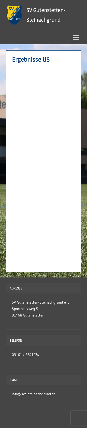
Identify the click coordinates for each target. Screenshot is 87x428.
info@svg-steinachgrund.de (34, 394)
